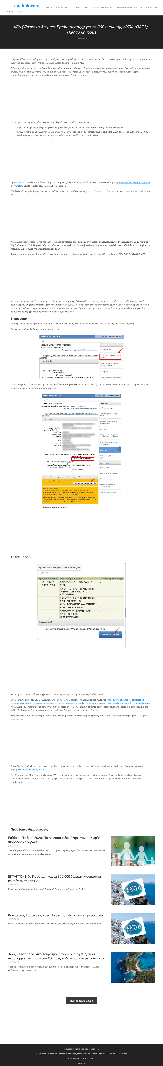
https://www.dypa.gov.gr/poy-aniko (27, 769)
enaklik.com (93, 1049)
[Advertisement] (81, 98)
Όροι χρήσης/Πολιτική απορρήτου (81, 1058)
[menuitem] (67, 8)
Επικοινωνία (81, 1063)
